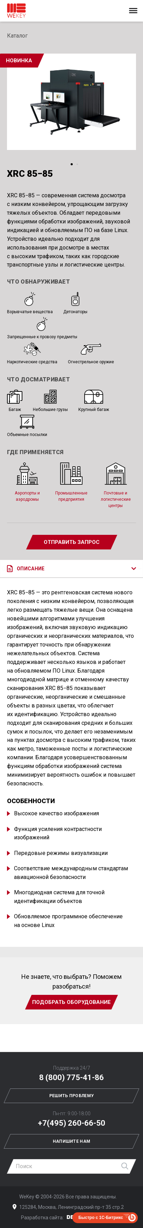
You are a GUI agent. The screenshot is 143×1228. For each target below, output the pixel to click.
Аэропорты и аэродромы (27, 482)
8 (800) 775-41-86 (71, 1077)
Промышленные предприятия (71, 482)
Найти (125, 1166)
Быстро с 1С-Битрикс (100, 1217)
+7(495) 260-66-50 (71, 1123)
